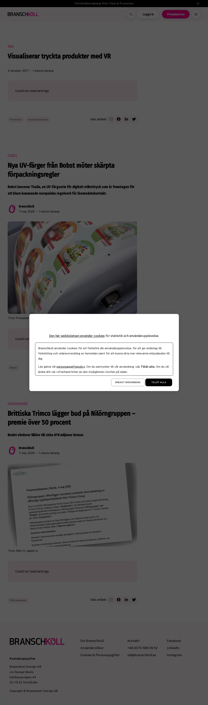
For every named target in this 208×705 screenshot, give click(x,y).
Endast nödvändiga (128, 382)
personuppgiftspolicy (71, 366)
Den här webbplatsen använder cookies (77, 336)
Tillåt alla (158, 382)
